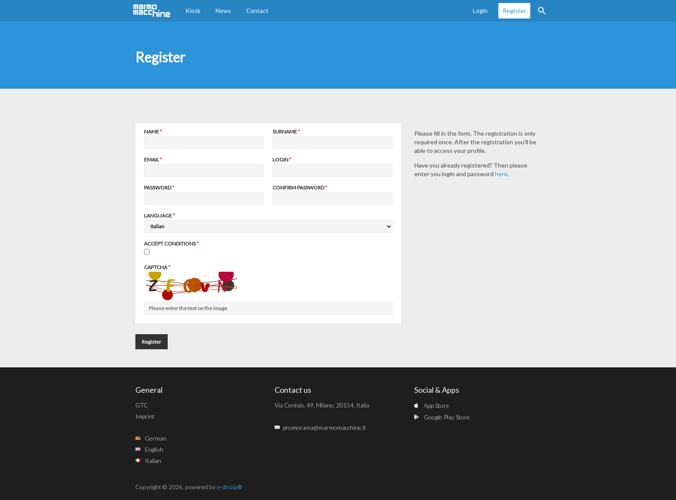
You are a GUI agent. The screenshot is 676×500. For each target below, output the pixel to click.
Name (151, 131)
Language (158, 215)
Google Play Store (447, 417)
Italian (153, 460)
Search (542, 11)
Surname (284, 131)
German (155, 438)
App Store (436, 405)
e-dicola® (229, 487)
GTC (141, 405)
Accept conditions (170, 243)
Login (480, 10)
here (501, 173)
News (223, 10)
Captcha (155, 267)
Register (514, 10)
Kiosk (192, 10)
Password (157, 187)
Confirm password (298, 187)
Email (151, 159)
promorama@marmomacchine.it (324, 427)
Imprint (145, 416)
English (154, 449)
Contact (257, 10)
